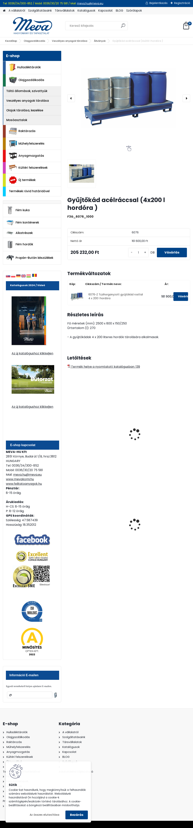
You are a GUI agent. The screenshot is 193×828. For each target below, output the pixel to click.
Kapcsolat (105, 11)
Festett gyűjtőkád (167, 432)
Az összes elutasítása (44, 815)
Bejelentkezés (158, 3)
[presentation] (71, 98)
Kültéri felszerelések (28, 168)
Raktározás (22, 131)
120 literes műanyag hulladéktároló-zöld (127, 523)
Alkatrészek (19, 233)
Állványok (100, 41)
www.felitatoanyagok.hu (24, 484)
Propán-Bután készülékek (29, 258)
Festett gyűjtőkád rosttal (83, 434)
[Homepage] (4, 10)
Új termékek (22, 180)
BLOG (119, 11)
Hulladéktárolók (25, 67)
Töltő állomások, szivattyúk (26, 91)
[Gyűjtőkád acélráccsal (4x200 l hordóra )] (128, 98)
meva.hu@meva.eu (90, 3)
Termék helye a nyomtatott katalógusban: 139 (103, 366)
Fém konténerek (22, 223)
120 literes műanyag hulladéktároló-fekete (170, 523)
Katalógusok (86, 11)
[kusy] (138, 252)
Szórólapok (134, 11)
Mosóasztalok (16, 120)
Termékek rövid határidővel (29, 191)
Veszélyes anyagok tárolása (69, 41)
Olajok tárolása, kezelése (24, 110)
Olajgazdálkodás (34, 41)
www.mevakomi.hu (20, 479)
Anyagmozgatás (26, 156)
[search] (123, 27)
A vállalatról (17, 11)
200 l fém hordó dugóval (81, 523)
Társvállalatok (65, 11)
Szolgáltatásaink (40, 11)
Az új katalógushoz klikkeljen (32, 353)
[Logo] (29, 25)
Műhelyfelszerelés (26, 143)
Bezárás (76, 815)
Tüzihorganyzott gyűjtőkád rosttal (125, 434)
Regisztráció (182, 3)
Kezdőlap (11, 41)
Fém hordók (19, 245)
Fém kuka (18, 210)
